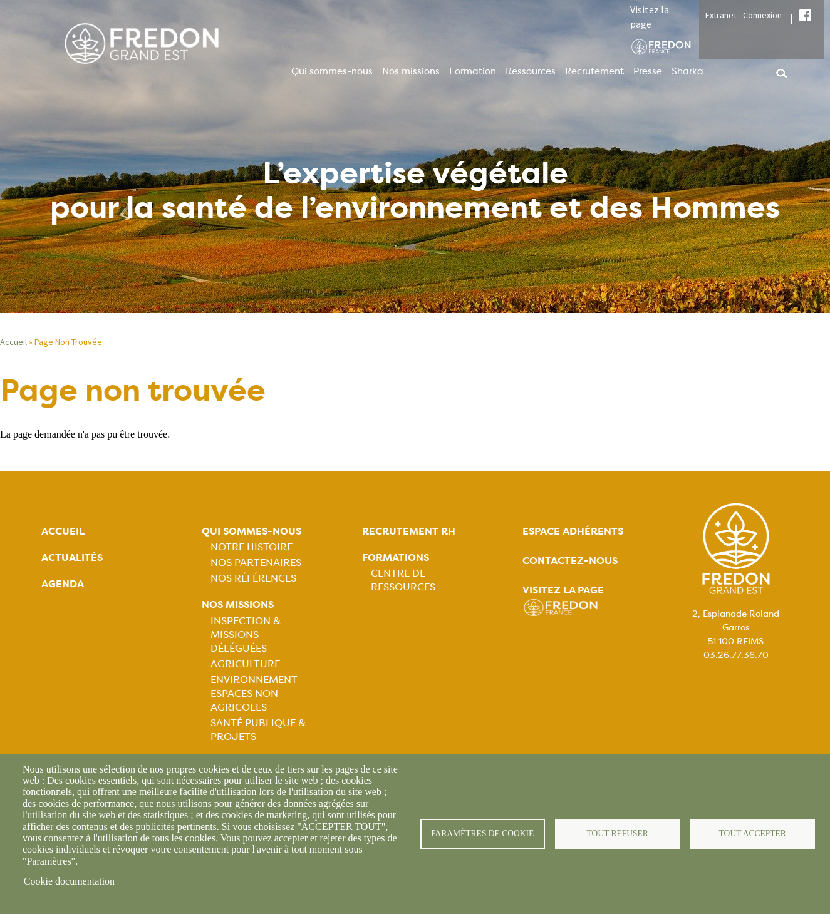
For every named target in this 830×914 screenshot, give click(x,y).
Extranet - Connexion (743, 15)
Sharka (687, 71)
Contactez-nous (570, 560)
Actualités (72, 557)
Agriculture (245, 663)
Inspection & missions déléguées (245, 634)
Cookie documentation (69, 881)
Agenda (62, 583)
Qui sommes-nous (332, 71)
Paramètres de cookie (482, 833)
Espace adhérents (572, 531)
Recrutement (594, 71)
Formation (472, 71)
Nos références (253, 578)
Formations (395, 557)
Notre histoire (251, 546)
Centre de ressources (403, 580)
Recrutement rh (408, 531)
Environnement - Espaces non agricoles (257, 693)
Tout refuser (617, 833)
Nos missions (411, 71)
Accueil (13, 341)
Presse (647, 71)
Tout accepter (752, 833)
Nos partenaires (255, 562)
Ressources (531, 71)
